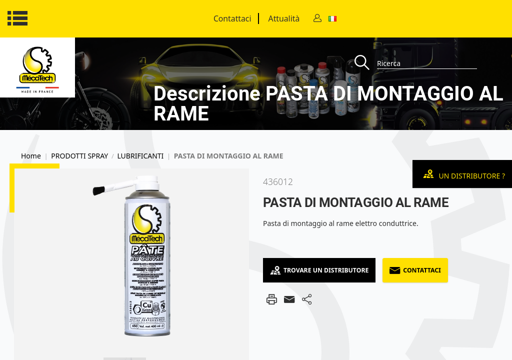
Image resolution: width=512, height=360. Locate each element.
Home (31, 156)
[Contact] (317, 18)
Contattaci (233, 18)
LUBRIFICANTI (140, 156)
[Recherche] (365, 63)
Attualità (284, 18)
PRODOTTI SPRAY (79, 156)
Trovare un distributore (319, 270)
